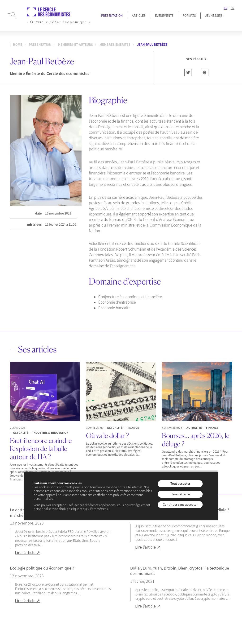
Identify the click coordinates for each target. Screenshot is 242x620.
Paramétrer (178, 494)
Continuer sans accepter (180, 504)
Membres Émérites (114, 44)
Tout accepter (180, 484)
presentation (40, 44)
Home (17, 44)
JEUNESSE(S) (214, 15)
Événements (164, 15)
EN (232, 8)
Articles (139, 15)
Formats (189, 15)
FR (225, 8)
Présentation (112, 15)
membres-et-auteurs (75, 44)
